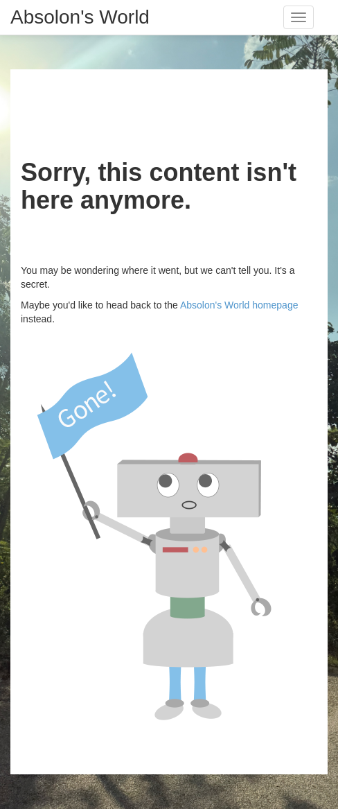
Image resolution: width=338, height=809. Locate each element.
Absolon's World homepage (239, 305)
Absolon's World (80, 17)
